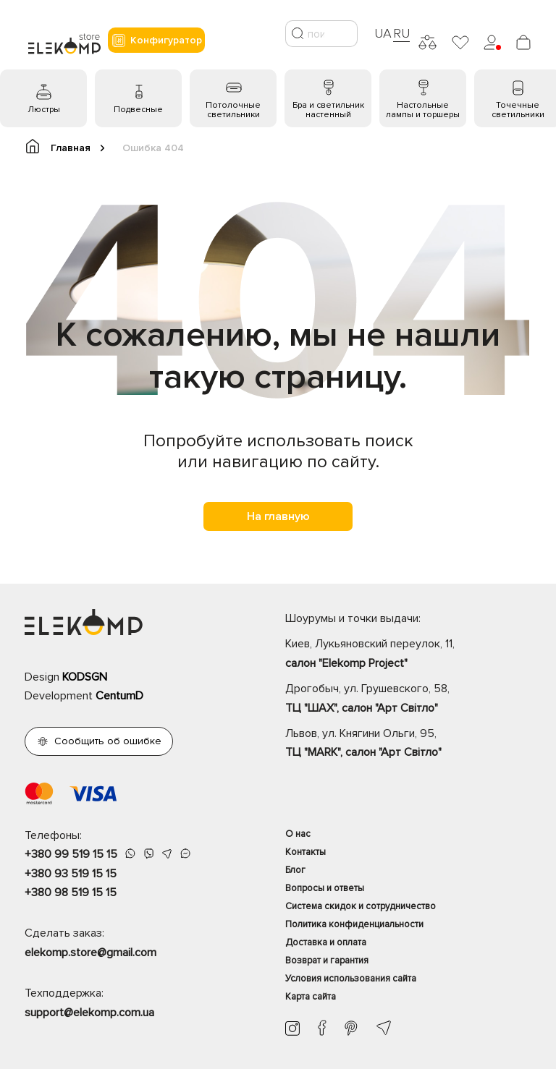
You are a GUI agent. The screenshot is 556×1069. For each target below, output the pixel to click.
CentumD (119, 696)
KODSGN (84, 677)
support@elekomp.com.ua (89, 1012)
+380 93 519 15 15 (71, 873)
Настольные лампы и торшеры (423, 110)
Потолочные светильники (233, 110)
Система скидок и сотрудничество (360, 906)
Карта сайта (310, 996)
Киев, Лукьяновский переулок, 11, (408, 654)
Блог (295, 870)
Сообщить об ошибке (107, 741)
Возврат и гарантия (326, 960)
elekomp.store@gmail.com (90, 952)
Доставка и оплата (325, 942)
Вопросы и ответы (324, 888)
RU (401, 33)
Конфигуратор (156, 40)
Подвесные (138, 109)
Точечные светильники (518, 110)
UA (383, 33)
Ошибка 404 (153, 148)
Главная (65, 147)
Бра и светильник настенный (328, 110)
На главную (278, 516)
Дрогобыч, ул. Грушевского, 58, (408, 699)
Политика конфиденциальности (354, 924)
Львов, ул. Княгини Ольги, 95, (408, 744)
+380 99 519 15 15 (71, 854)
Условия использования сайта (350, 978)
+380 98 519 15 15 (71, 892)
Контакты (305, 852)
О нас (298, 834)
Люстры (44, 109)
